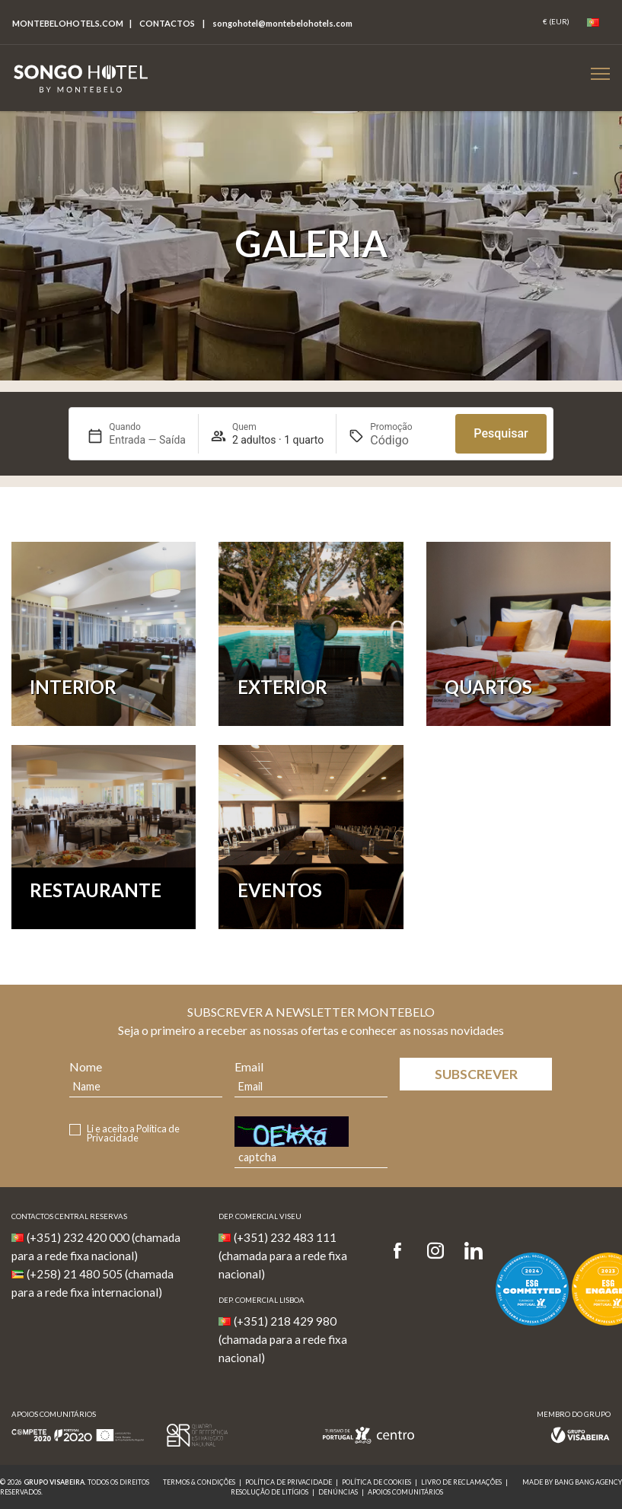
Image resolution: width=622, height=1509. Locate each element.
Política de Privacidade (133, 1133)
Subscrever (476, 1074)
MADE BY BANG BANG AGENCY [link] (572, 1482)
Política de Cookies (376, 1482)
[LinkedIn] (474, 1251)
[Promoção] (406, 440)
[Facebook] (402, 1251)
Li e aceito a (133, 1134)
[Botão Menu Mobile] (600, 73)
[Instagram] (435, 1251)
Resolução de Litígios (269, 1492)
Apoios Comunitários (405, 1492)
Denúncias (338, 1492)
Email (248, 1066)
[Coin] (556, 22)
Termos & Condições (199, 1482)
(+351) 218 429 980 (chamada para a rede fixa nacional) (282, 1339)
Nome (85, 1066)
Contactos (167, 23)
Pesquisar (501, 433)
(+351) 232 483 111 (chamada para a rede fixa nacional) (282, 1255)
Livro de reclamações (461, 1482)
